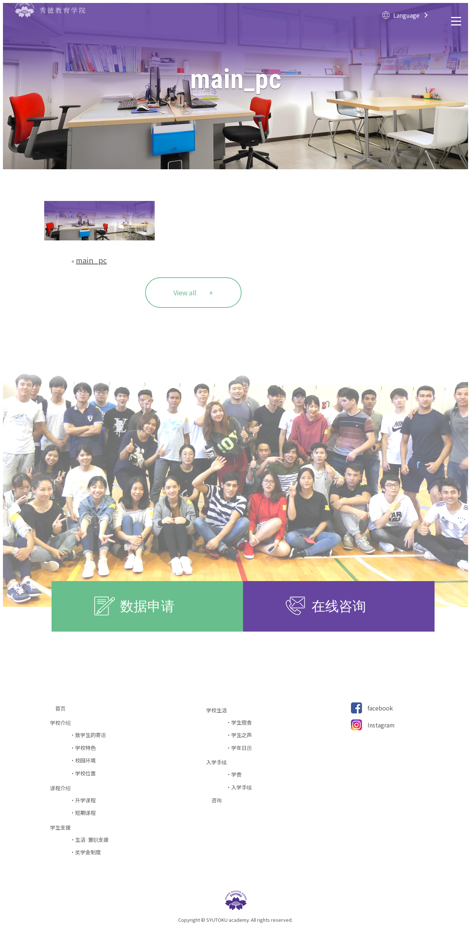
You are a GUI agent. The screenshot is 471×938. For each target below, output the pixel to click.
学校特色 (85, 747)
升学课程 (85, 800)
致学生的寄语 (90, 735)
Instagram (381, 725)
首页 (63, 708)
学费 (236, 774)
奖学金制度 (88, 852)
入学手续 (241, 787)
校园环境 (85, 760)
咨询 (219, 800)
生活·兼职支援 (92, 839)
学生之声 (241, 735)
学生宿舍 (241, 722)
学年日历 (241, 747)
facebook (380, 708)
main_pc (91, 260)
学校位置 (85, 773)
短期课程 (85, 812)
